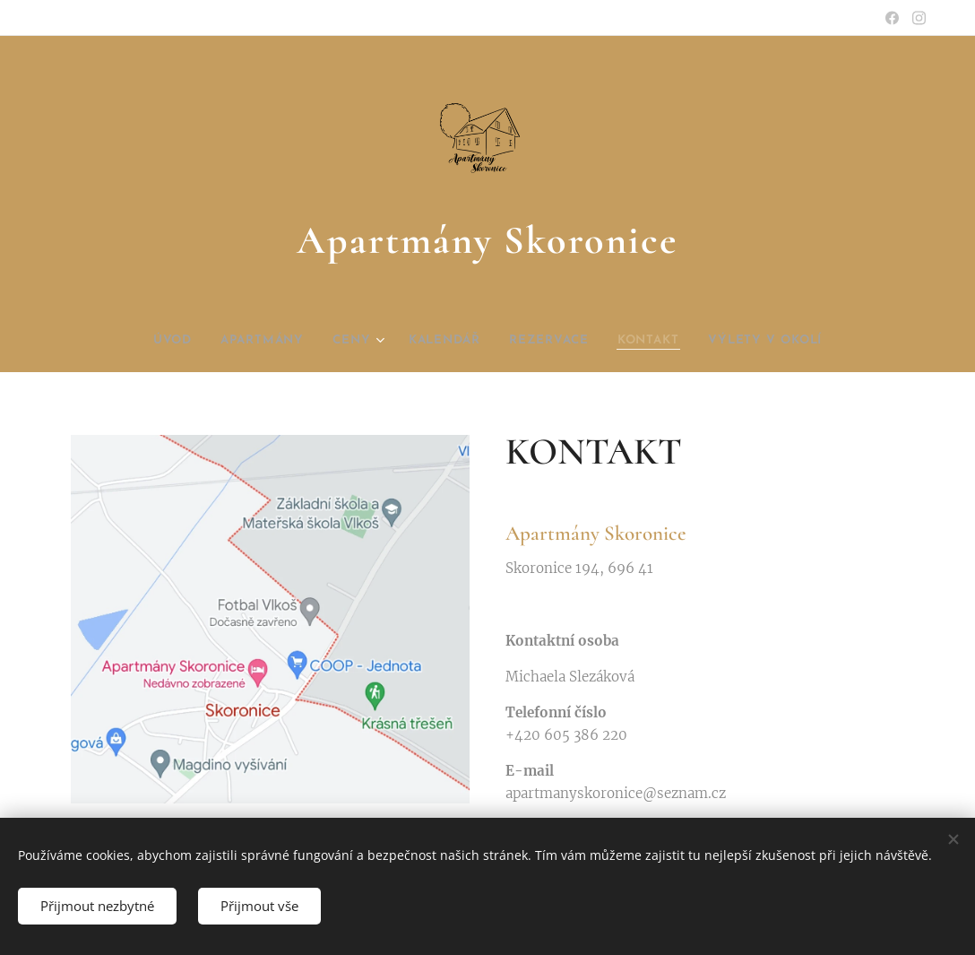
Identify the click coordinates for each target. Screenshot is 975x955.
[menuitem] (143, 340)
